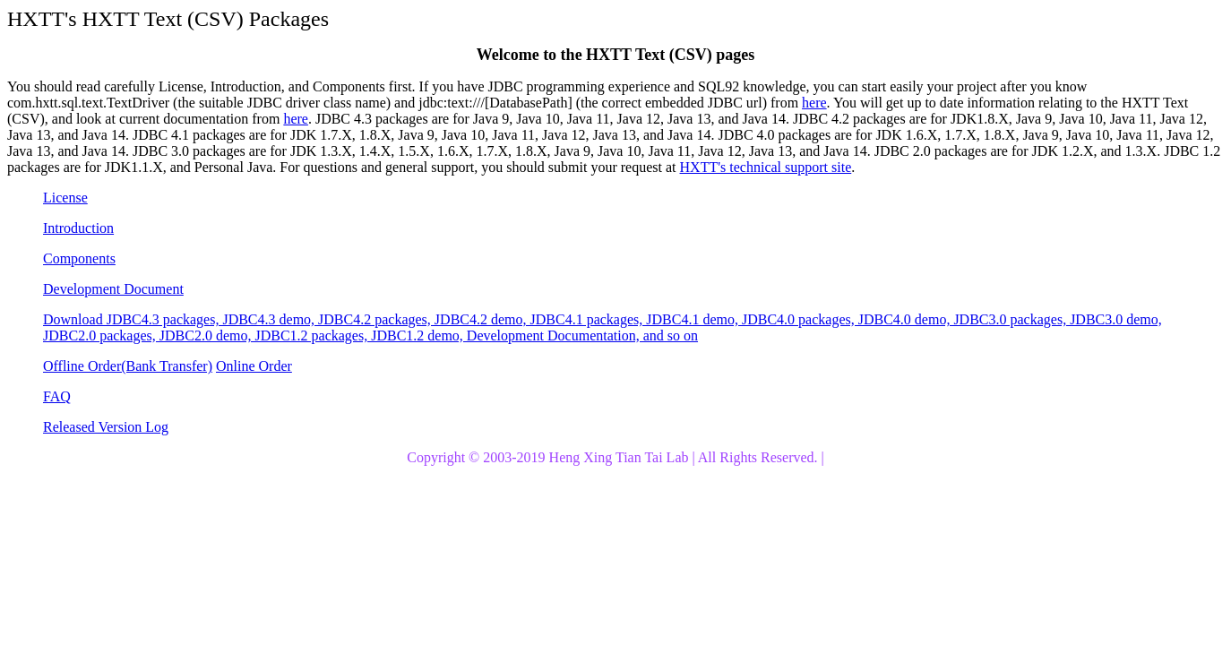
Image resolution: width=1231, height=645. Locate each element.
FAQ (57, 396)
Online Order (254, 366)
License (65, 197)
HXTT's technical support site (766, 167)
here (814, 102)
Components (79, 258)
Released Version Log (105, 426)
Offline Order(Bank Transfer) (127, 366)
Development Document (113, 289)
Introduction (78, 228)
